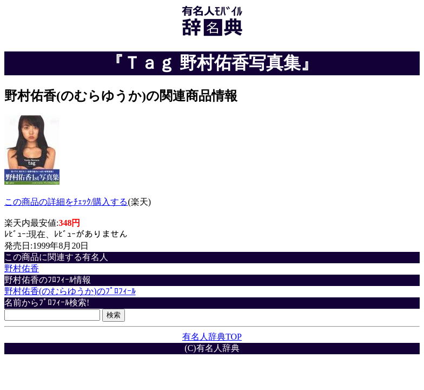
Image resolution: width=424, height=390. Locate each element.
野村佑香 (21, 268)
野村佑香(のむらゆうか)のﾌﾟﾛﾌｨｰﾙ (70, 291)
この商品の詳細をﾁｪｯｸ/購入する (66, 201)
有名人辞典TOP (212, 336)
